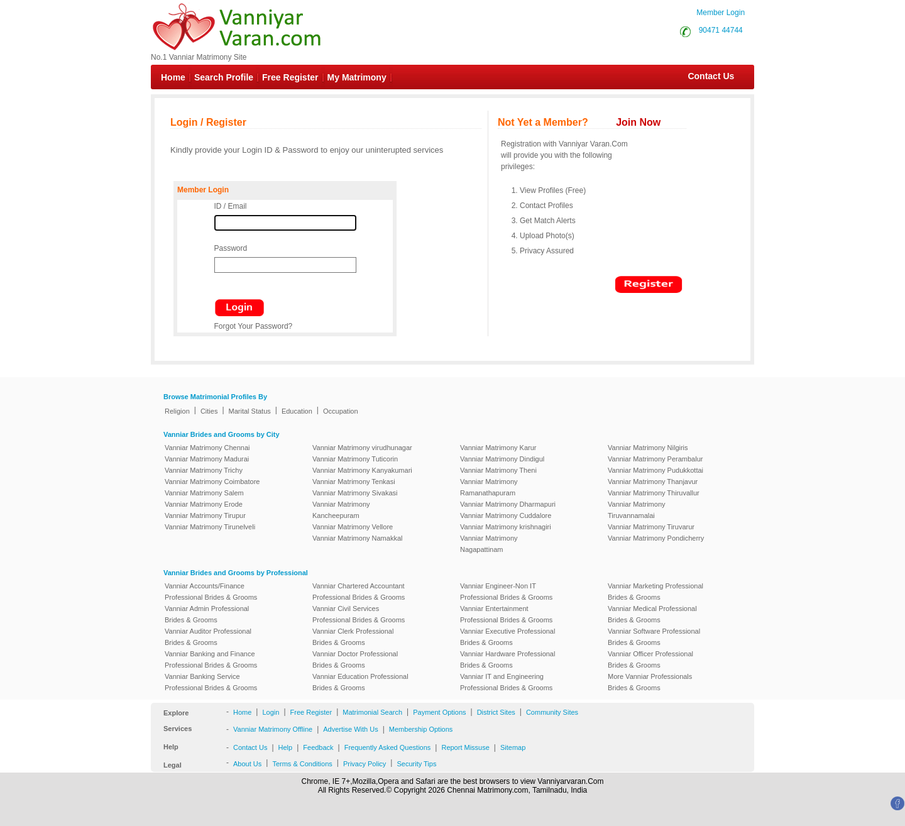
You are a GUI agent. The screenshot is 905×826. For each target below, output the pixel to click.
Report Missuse (465, 747)
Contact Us (705, 76)
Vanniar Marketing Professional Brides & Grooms (655, 591)
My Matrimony (357, 77)
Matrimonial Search (372, 712)
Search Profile (223, 77)
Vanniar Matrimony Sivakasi (355, 493)
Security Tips (416, 764)
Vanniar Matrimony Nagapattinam (489, 543)
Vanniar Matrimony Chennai (207, 447)
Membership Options (421, 729)
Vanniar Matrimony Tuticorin (355, 459)
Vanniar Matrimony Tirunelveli (210, 527)
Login (270, 712)
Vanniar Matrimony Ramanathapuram (489, 487)
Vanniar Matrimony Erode (204, 504)
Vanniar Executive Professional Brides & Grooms (507, 636)
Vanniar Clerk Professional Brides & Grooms (352, 636)
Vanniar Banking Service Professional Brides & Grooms (211, 682)
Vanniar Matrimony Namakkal (357, 538)
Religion (177, 411)
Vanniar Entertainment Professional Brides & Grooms (506, 614)
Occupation (340, 411)
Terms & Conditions (302, 764)
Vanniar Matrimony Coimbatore (212, 481)
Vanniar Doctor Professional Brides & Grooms (355, 659)
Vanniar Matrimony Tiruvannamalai (637, 509)
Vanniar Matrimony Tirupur (205, 515)
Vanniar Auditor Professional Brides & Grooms (208, 636)
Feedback (318, 747)
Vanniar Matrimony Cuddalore (505, 515)
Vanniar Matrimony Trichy (204, 470)
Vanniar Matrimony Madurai (207, 459)
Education (297, 411)
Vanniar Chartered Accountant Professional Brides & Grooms (358, 591)
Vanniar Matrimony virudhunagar (362, 447)
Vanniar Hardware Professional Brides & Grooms (507, 659)
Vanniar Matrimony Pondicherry (656, 538)
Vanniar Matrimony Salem (204, 493)
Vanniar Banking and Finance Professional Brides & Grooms (211, 659)
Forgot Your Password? (253, 326)
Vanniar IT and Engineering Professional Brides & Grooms (506, 682)
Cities (209, 411)
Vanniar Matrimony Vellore (352, 527)
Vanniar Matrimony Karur (498, 447)
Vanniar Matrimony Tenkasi (353, 481)
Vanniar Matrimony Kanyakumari (362, 470)
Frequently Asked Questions (387, 747)
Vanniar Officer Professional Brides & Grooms (650, 659)
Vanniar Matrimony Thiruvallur (653, 493)
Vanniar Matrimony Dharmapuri (508, 504)
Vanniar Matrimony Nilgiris (648, 447)
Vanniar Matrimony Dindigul (502, 459)
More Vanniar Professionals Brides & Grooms (650, 682)
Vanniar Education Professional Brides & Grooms (360, 682)
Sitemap (512, 747)
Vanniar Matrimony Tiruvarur (651, 527)
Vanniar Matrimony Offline (272, 729)
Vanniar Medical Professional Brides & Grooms (652, 614)
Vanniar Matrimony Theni (498, 470)
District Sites (496, 712)
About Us (247, 764)
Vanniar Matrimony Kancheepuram (341, 509)
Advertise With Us (350, 729)
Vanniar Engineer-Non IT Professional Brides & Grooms (506, 591)
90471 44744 (721, 30)
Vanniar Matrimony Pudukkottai (655, 470)
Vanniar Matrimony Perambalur (655, 459)
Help (285, 747)
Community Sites (552, 712)
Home (173, 77)
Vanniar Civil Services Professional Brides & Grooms (358, 614)
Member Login (720, 12)
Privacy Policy (364, 764)
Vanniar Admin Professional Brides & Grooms (207, 614)
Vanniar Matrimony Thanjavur (653, 481)
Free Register (290, 77)
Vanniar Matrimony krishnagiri (505, 527)
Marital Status (250, 411)
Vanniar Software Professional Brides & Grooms (654, 636)
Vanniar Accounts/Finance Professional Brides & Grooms (211, 591)
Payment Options (439, 712)
